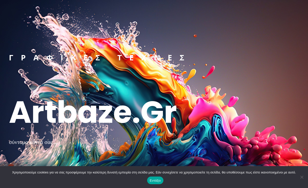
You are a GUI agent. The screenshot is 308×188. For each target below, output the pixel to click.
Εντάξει (155, 180)
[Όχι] (301, 177)
